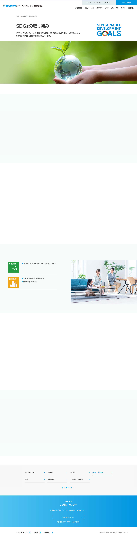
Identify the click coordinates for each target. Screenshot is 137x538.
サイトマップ (47, 532)
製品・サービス (89, 8)
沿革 (26, 479)
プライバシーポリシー (21, 532)
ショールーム (107, 2)
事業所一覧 (97, 2)
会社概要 (72, 472)
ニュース (88, 2)
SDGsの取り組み (97, 472)
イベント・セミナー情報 (111, 8)
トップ (17, 16)
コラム (123, 8)
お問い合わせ (126, 2)
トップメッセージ (30, 472)
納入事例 (99, 8)
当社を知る (78, 8)
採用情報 (131, 8)
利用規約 (36, 532)
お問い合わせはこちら (68, 517)
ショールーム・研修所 (76, 479)
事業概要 (50, 472)
